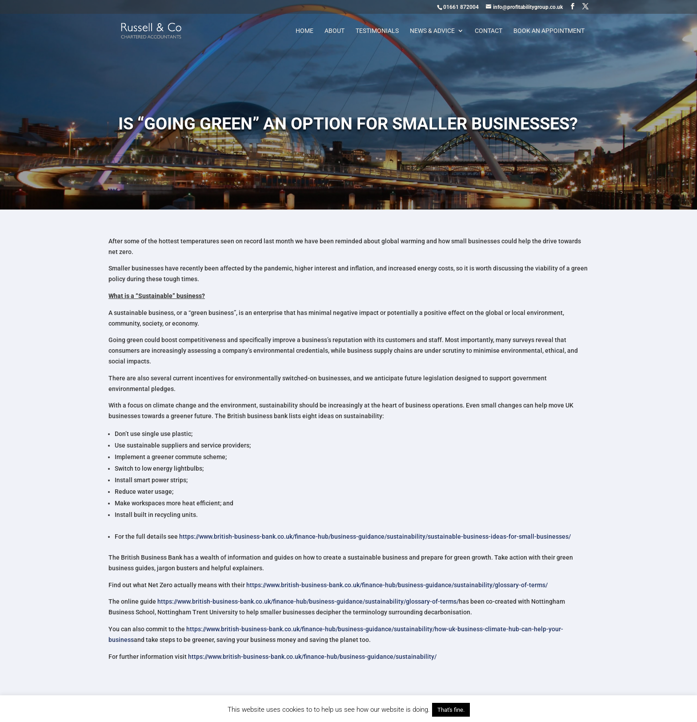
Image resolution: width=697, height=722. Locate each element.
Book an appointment (549, 31)
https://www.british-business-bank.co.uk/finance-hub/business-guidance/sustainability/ (312, 656)
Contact (488, 31)
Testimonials (377, 31)
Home (304, 31)
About (334, 31)
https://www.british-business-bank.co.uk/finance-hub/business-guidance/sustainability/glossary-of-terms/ (397, 585)
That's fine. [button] (451, 709)
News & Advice (432, 31)
